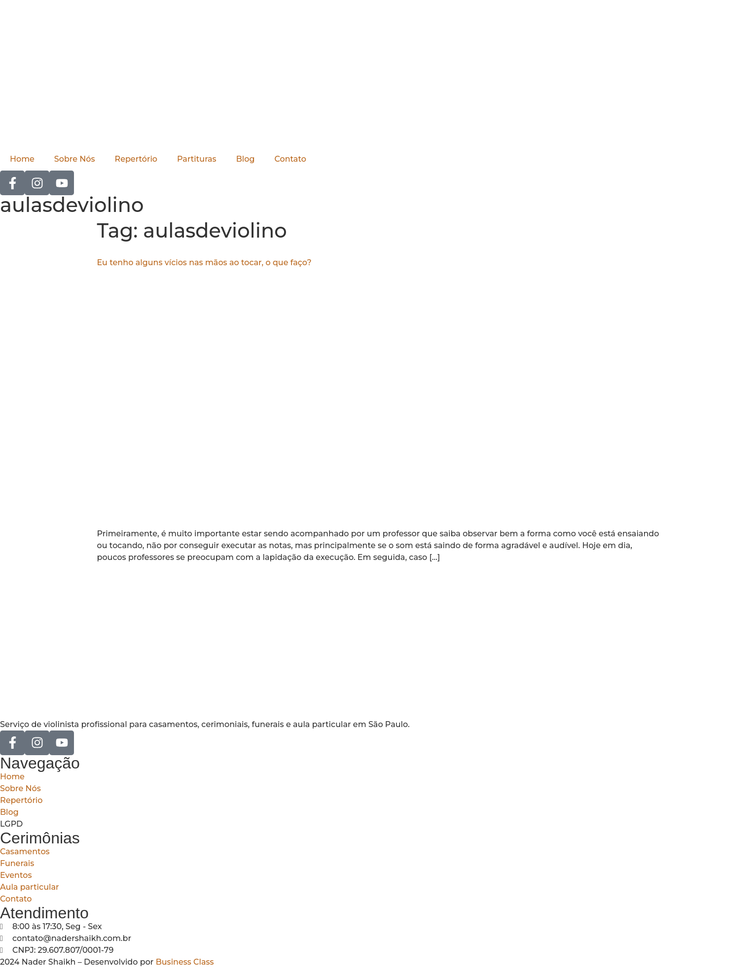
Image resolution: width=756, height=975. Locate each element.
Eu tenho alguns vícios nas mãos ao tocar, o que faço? (204, 262)
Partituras (196, 159)
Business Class (185, 962)
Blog (245, 159)
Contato (290, 159)
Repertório (136, 159)
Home (22, 159)
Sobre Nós (74, 159)
